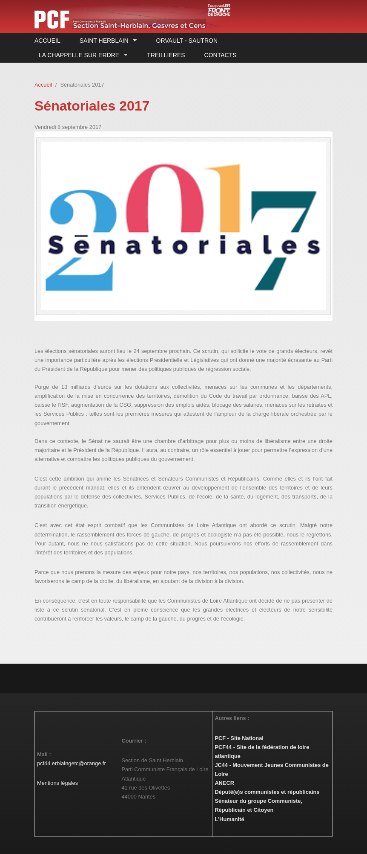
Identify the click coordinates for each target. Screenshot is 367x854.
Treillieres (166, 55)
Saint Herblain (106, 40)
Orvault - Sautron (187, 40)
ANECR (224, 783)
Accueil (47, 40)
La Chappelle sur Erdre (81, 55)
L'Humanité (229, 819)
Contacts (220, 55)
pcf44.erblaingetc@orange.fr (71, 763)
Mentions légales (57, 783)
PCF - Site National (239, 738)
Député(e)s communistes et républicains (267, 792)
